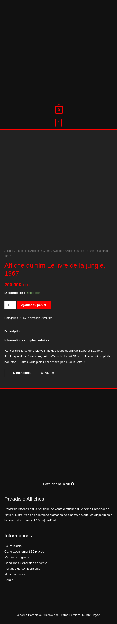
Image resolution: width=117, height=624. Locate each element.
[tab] (58, 331)
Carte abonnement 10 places (24, 551)
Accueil (9, 250)
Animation (34, 318)
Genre (47, 250)
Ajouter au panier (33, 305)
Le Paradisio (13, 546)
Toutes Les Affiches (28, 250)
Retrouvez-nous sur (58, 484)
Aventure (58, 250)
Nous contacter (14, 574)
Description (12, 331)
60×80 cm (47, 372)
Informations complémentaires (26, 340)
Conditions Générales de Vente (25, 563)
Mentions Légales (16, 557)
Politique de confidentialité (22, 568)
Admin (8, 580)
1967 (23, 318)
